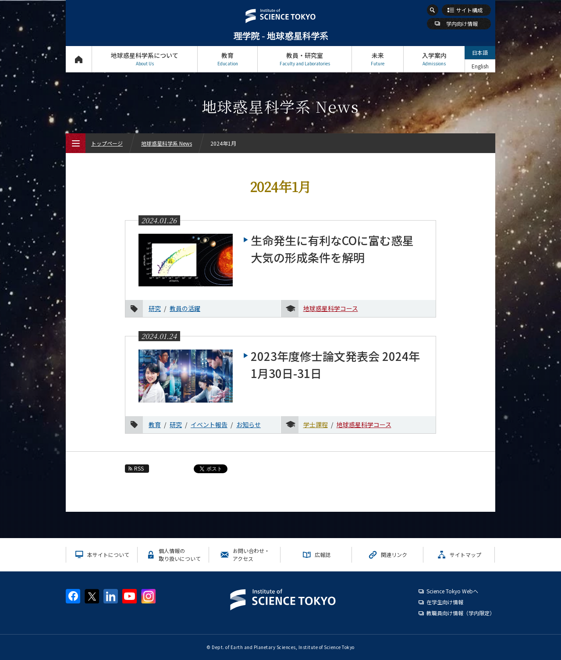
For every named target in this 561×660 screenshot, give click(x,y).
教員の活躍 (185, 308)
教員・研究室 (305, 59)
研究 (155, 308)
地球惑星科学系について (144, 59)
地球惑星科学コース (330, 308)
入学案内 (434, 59)
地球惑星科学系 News (166, 143)
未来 (377, 59)
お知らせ (248, 424)
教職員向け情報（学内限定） (460, 613)
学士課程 (315, 424)
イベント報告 (209, 424)
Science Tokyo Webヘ (452, 591)
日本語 (480, 52)
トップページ (79, 59)
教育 (227, 59)
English (480, 66)
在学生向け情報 (444, 602)
